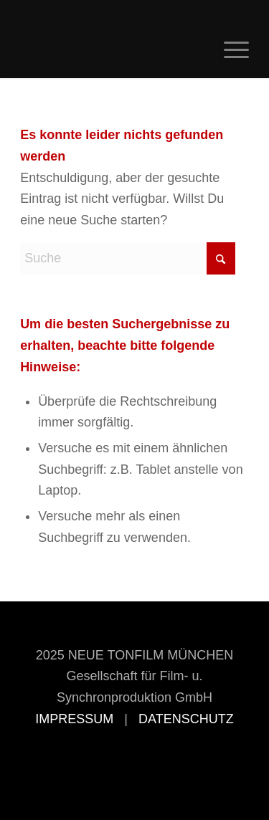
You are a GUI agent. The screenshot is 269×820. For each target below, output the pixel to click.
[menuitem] (229, 49)
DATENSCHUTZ (186, 719)
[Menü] (229, 49)
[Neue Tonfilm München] (111, 49)
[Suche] (127, 258)
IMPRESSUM (74, 719)
